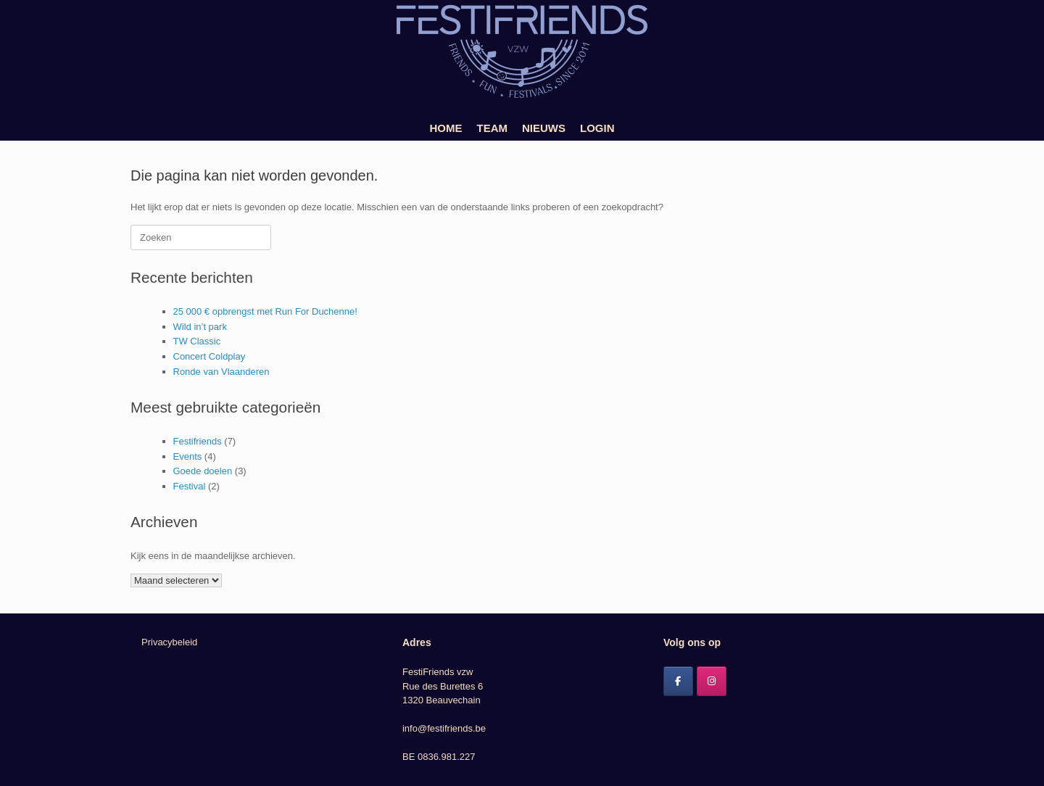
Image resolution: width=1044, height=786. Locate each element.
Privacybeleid (169, 642)
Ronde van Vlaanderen (221, 371)
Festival (189, 486)
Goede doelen (203, 471)
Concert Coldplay (209, 356)
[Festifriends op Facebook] (678, 681)
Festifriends (197, 441)
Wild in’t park (200, 326)
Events (187, 456)
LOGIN (597, 128)
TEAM (492, 128)
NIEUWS (544, 128)
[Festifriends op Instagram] (711, 681)
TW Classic (197, 341)
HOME (446, 128)
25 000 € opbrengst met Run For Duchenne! (265, 311)
